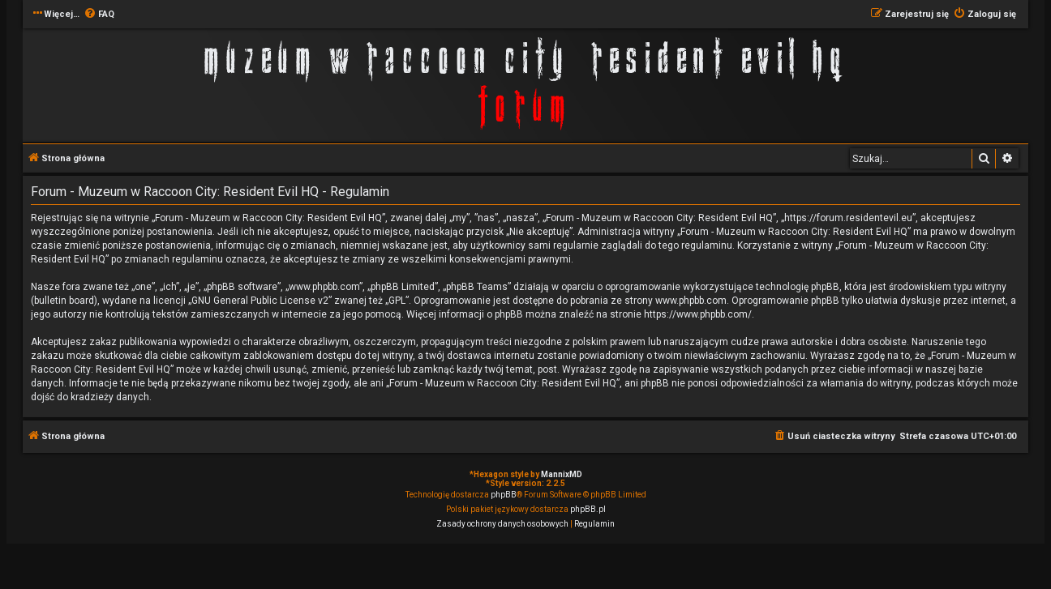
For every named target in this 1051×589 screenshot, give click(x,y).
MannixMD (561, 474)
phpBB (504, 494)
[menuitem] (99, 14)
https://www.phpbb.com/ (698, 314)
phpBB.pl (588, 509)
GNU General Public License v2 (259, 300)
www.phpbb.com (691, 300)
